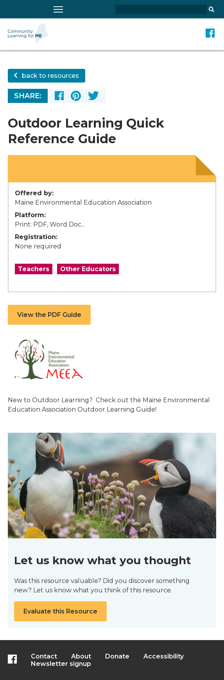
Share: (27, 96)
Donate (117, 656)
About (81, 656)
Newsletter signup (61, 663)
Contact (44, 656)
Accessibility (163, 656)
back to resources (46, 75)
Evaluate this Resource (60, 611)
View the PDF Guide (49, 314)
